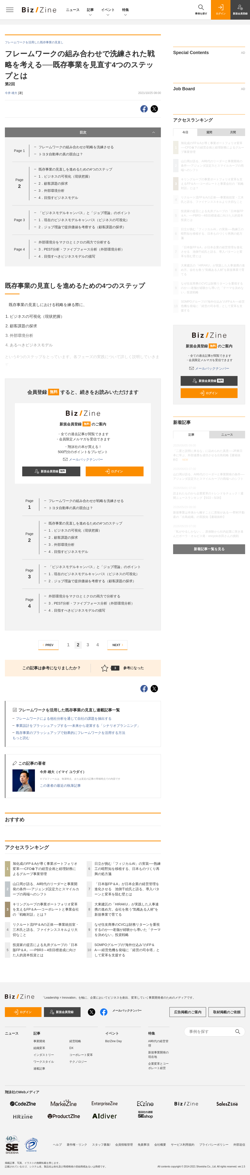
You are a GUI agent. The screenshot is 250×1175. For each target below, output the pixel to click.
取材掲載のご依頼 (226, 1012)
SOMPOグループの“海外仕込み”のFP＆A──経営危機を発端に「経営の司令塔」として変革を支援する (127, 950)
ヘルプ (57, 1144)
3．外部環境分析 (51, 191)
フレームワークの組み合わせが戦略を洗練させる (76, 147)
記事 (90, 10)
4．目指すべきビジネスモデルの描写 (67, 256)
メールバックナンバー (83, 459)
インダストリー (43, 1055)
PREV (47, 645)
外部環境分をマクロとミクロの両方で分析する (74, 242)
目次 (118, 132)
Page (19, 151)
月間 (233, 132)
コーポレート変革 (81, 1055)
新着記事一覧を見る (209, 549)
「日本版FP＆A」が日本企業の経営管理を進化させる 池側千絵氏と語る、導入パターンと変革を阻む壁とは (126, 889)
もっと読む (21, 738)
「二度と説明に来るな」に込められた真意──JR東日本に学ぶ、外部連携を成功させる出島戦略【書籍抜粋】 (207, 455)
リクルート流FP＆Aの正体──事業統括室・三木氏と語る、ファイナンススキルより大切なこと (46, 930)
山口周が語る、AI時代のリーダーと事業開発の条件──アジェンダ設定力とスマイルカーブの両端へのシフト (46, 889)
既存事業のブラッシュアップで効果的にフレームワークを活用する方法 (70, 733)
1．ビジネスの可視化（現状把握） (65, 176)
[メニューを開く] (10, 10)
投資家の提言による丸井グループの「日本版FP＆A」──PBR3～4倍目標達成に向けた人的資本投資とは (45, 950)
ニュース (73, 10)
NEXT (119, 645)
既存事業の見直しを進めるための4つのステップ (75, 169)
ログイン (114, 471)
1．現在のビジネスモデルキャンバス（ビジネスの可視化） (84, 220)
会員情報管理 (124, 1144)
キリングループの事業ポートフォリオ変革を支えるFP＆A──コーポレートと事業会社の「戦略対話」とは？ (46, 909)
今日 (185, 132)
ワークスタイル (43, 1061)
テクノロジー (78, 1061)
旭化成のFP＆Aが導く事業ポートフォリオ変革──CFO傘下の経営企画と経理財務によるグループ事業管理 (45, 869)
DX (71, 1048)
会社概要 (160, 1144)
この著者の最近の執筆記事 (60, 785)
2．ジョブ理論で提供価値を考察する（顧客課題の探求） (82, 227)
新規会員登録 (50, 471)
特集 (125, 10)
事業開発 (39, 1041)
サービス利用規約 (182, 1144)
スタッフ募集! (101, 1144)
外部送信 (239, 1144)
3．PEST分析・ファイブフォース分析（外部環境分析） (82, 249)
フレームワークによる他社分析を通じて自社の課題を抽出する (64, 718)
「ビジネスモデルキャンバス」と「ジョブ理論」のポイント (85, 213)
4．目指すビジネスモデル (58, 198)
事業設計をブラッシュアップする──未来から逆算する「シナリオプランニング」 (78, 726)
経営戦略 (75, 1041)
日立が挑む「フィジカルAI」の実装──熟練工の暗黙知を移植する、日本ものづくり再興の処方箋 (127, 869)
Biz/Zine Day (113, 1041)
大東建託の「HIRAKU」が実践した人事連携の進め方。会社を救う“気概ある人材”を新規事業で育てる (126, 909)
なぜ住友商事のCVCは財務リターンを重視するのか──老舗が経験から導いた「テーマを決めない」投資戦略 (127, 930)
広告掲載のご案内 (187, 1012)
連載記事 (39, 1068)
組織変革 (39, 1048)
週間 (209, 132)
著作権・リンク (77, 1144)
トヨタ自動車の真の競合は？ (61, 154)
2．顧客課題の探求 (53, 183)
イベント (108, 10)
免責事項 (143, 1144)
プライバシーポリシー (214, 1144)
